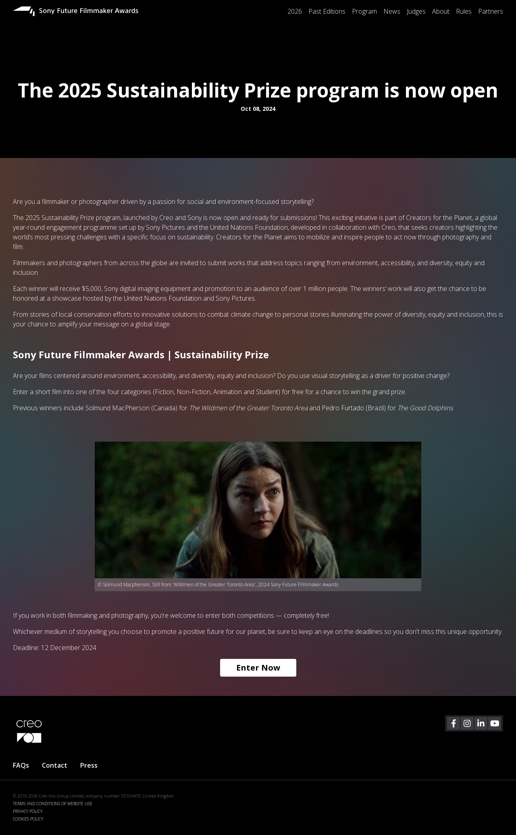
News (391, 11)
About (440, 11)
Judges (416, 11)
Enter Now (258, 667)
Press (89, 765)
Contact (54, 765)
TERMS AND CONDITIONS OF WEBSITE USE (52, 803)
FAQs (21, 765)
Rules (464, 11)
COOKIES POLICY (28, 819)
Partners (490, 11)
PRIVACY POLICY (27, 811)
